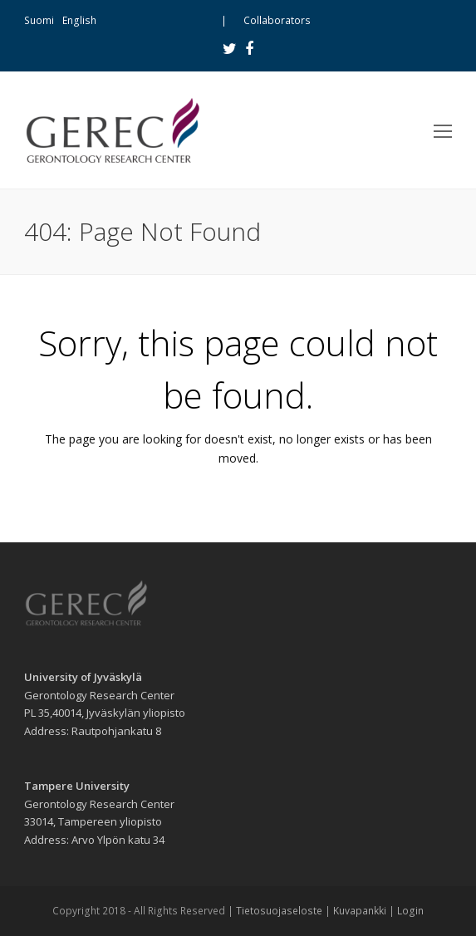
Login (410, 911)
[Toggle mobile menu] (443, 130)
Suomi (39, 20)
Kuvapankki (359, 911)
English (79, 20)
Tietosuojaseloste (279, 911)
